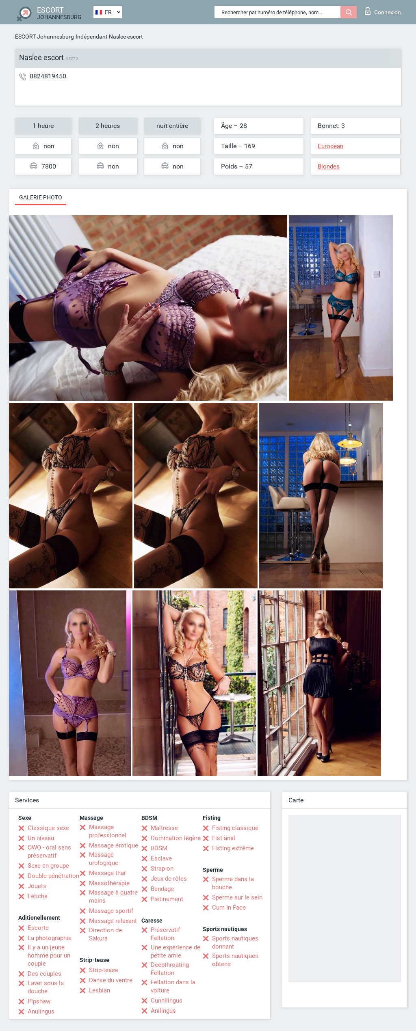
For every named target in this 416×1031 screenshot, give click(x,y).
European (330, 146)
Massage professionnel (107, 831)
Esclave (161, 858)
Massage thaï (107, 873)
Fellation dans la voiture (173, 986)
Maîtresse (164, 828)
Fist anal (223, 838)
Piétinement (167, 899)
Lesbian (99, 990)
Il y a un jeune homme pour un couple (49, 955)
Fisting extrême (233, 848)
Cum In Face (229, 907)
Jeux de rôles (169, 878)
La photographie (50, 938)
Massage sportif (111, 910)
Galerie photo (40, 197)
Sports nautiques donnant (235, 942)
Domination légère (176, 838)
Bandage (162, 889)
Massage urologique (103, 859)
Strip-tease (103, 970)
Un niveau (41, 838)
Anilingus (163, 1010)
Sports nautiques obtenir (235, 960)
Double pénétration (53, 876)
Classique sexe (48, 828)
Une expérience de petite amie (175, 951)
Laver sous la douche (46, 987)
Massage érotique (113, 845)
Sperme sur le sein (237, 897)
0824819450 (48, 76)
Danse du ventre (110, 980)
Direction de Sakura (105, 934)
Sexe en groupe (48, 865)
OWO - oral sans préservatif (49, 851)
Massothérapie (109, 883)
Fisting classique (235, 828)
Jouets (37, 886)
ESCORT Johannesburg (44, 36)
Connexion (383, 10)
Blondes (329, 166)
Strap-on (162, 868)
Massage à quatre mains (113, 896)
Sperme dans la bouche (233, 883)
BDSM (159, 848)
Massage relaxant (113, 921)
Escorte (38, 928)
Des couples (44, 973)
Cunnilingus (166, 1000)
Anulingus (41, 1011)
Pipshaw (39, 1001)
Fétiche (38, 896)
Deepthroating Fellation (170, 969)
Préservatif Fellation (165, 934)
